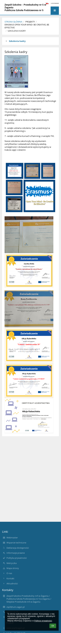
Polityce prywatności (43, 621)
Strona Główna (13, 21)
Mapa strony (13, 568)
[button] (55, 11)
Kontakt (10, 578)
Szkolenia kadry (17, 30)
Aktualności (12, 583)
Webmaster (12, 537)
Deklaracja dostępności (18, 547)
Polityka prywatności (17, 557)
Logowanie (55, 3)
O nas (9, 573)
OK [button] (52, 626)
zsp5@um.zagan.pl (16, 606)
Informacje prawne (16, 552)
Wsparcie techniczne (16, 542)
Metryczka (12, 563)
